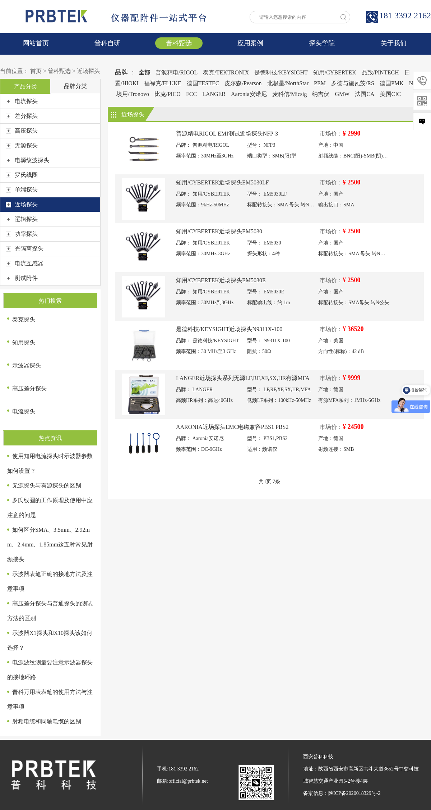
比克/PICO (167, 94)
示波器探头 (26, 365)
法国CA (364, 94)
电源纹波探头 (27, 160)
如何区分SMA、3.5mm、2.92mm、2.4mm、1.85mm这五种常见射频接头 (50, 544)
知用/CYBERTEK (334, 72)
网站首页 (36, 43)
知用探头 (23, 342)
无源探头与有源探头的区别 (46, 485)
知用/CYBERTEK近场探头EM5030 (219, 231)
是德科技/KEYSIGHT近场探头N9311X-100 (229, 329)
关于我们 (394, 43)
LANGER (214, 94)
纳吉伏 (320, 94)
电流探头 (22, 101)
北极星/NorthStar (288, 83)
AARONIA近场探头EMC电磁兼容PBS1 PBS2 (232, 427)
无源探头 (22, 145)
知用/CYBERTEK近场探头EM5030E (221, 280)
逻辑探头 (22, 219)
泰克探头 (23, 319)
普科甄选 (179, 43)
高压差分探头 (29, 388)
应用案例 (250, 43)
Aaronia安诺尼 (249, 94)
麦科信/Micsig (289, 94)
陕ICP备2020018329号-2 (354, 793)
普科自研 (107, 43)
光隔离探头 (24, 249)
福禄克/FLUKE (162, 83)
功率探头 (22, 234)
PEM (320, 83)
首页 (36, 71)
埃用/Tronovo (132, 94)
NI (412, 83)
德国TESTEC (203, 83)
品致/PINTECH (380, 72)
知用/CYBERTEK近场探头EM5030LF (222, 182)
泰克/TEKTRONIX (226, 72)
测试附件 (22, 278)
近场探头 (88, 71)
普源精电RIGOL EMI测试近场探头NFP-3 (227, 134)
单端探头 (22, 190)
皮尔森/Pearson (242, 83)
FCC (191, 94)
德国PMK (392, 83)
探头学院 (322, 43)
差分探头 (22, 116)
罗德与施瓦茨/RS (352, 83)
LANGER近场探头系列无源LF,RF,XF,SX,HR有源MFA (243, 378)
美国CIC (390, 94)
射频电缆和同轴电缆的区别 (46, 721)
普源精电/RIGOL (177, 72)
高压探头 (22, 131)
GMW (342, 94)
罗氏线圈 (22, 175)
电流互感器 (24, 263)
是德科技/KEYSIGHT (280, 72)
